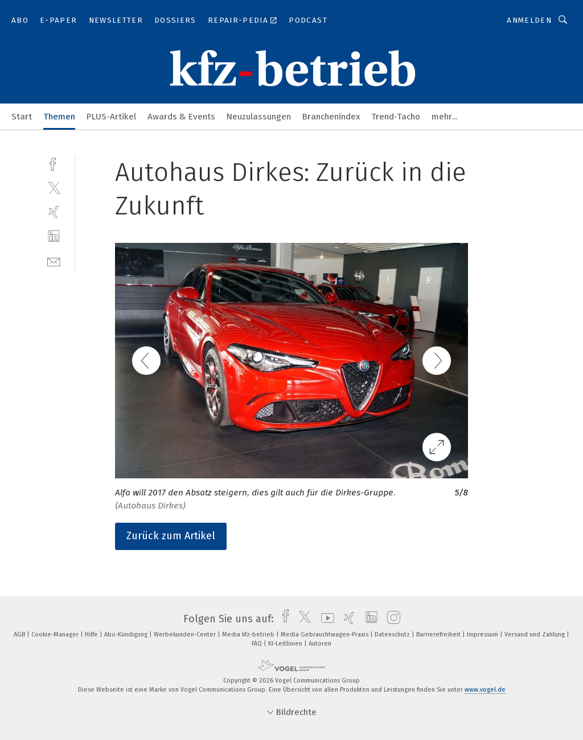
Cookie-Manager (55, 634)
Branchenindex (331, 116)
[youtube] (324, 619)
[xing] (54, 212)
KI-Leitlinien (286, 643)
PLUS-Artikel (111, 116)
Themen (59, 116)
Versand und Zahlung (535, 634)
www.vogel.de (485, 689)
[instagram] (390, 619)
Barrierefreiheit (439, 634)
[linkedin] (54, 236)
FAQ (258, 643)
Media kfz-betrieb (249, 634)
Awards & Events (181, 116)
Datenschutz (393, 634)
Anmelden (529, 20)
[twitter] (54, 187)
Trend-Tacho (395, 116)
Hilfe (92, 634)
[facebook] (54, 163)
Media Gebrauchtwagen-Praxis (325, 634)
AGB (20, 634)
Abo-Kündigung (126, 634)
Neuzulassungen (259, 116)
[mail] (54, 261)
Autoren (320, 643)
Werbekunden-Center (185, 634)
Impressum (483, 634)
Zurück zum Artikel (170, 536)
